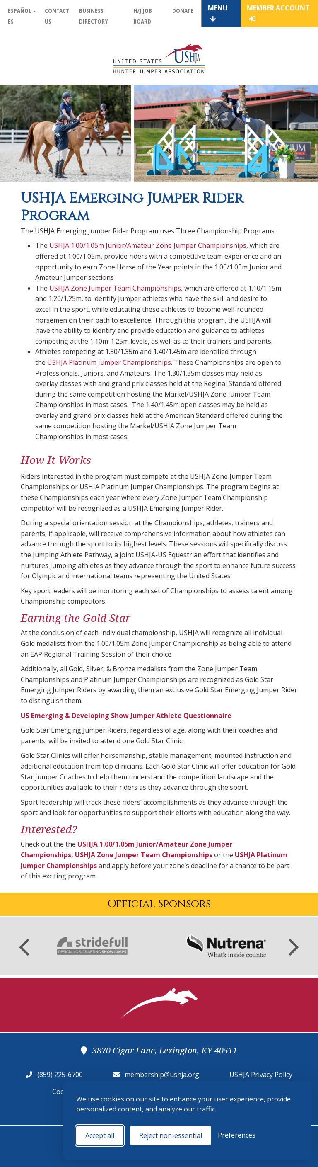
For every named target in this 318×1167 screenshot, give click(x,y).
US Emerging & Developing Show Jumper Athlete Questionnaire (126, 715)
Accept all (99, 1135)
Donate (182, 10)
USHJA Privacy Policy (260, 1074)
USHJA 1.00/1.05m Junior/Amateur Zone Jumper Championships (147, 245)
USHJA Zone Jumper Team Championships (115, 288)
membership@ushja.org (162, 1074)
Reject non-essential (170, 1135)
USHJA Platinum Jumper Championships (109, 362)
